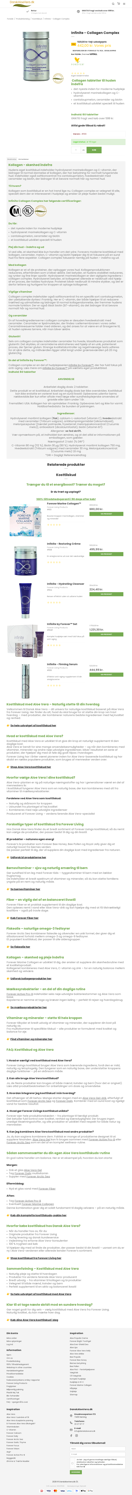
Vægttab (74, 1372)
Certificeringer (13, 1399)
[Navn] (97, 1448)
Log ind (10, 1344)
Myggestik (11, 1458)
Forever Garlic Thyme (16, 1442)
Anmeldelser (23, 159)
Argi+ (9, 1452)
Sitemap (73, 1394)
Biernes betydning (78, 1363)
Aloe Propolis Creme (79, 1338)
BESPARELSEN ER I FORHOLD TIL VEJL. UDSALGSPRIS (94, 51)
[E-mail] (97, 1454)
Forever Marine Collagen (81, 1385)
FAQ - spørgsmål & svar (17, 1402)
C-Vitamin (11, 1430)
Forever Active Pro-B (16, 1455)
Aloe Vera (11, 1414)
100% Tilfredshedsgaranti (18, 1364)
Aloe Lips (73, 1347)
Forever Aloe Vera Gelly (80, 1350)
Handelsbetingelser (15, 1370)
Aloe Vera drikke (77, 1353)
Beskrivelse (11, 159)
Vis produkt (106, 514)
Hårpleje (73, 1388)
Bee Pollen (74, 1366)
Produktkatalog (13, 1361)
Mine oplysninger (14, 1341)
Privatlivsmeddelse (15, 1373)
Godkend (75, 1472)
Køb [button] (94, 150)
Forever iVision (13, 1448)
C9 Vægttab (75, 1375)
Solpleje (73, 1391)
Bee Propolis (75, 1357)
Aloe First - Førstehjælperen (82, 1369)
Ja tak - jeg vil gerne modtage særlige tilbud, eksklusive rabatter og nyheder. (100, 1463)
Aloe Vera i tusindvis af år (18, 1417)
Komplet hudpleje (78, 1379)
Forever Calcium (14, 1433)
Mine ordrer (12, 1338)
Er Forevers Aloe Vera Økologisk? (21, 1423)
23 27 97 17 (79, 1424)
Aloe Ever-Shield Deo (79, 1344)
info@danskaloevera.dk (84, 1431)
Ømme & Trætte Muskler (18, 1461)
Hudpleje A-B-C (77, 1382)
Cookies (10, 1377)
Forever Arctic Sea (15, 1439)
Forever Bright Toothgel (80, 1341)
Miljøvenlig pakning (15, 1389)
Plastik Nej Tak (13, 1392)
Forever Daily (12, 1436)
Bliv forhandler (13, 1395)
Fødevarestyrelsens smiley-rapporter (23, 1380)
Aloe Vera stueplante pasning (20, 1420)
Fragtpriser (11, 1386)
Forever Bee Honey (78, 1360)
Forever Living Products (17, 1383)
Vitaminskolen (13, 1426)
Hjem (9, 1355)
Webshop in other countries (19, 1367)
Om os (10, 1358)
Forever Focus (13, 1445)
